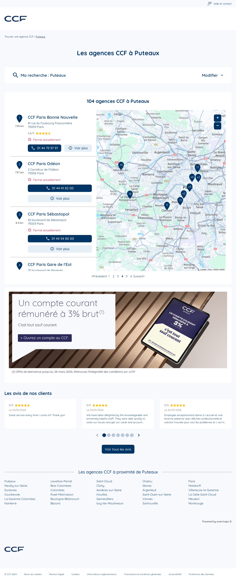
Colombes (58, 490)
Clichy (100, 485)
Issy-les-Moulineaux (109, 503)
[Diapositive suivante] (139, 435)
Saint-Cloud (104, 481)
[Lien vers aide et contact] (219, 3)
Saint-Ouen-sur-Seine (157, 494)
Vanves (148, 499)
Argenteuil (149, 490)
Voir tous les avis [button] (118, 449)
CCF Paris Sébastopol (48, 214)
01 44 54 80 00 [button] (60, 238)
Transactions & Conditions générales (142, 574)
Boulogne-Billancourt (65, 499)
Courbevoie (12, 494)
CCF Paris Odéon (44, 163)
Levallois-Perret (61, 481)
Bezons (55, 503)
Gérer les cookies (33, 574)
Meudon (193, 499)
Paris (191, 481)
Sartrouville (150, 503)
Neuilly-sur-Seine (15, 485)
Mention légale (56, 574)
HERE (222, 269)
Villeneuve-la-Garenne (203, 490)
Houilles (101, 494)
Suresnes (10, 490)
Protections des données (201, 574)
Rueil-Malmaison (62, 494)
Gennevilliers (104, 499)
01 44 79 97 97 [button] (44, 148)
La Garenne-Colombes (19, 499)
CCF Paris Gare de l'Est (50, 264)
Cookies (76, 574)
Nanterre (10, 503)
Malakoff (194, 485)
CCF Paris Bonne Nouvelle (53, 117)
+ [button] (217, 118)
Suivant (138, 276)
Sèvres (147, 485)
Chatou (147, 481)
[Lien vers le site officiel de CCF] (15, 19)
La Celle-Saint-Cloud (202, 494)
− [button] (217, 126)
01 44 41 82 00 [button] (60, 188)
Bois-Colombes (61, 485)
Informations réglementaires (102, 574)
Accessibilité (175, 574)
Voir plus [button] (78, 148)
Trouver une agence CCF (19, 36)
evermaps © (224, 521)
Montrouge (195, 503)
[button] (104, 435)
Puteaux (40, 36)
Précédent (100, 276)
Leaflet (203, 269)
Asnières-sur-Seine (109, 490)
